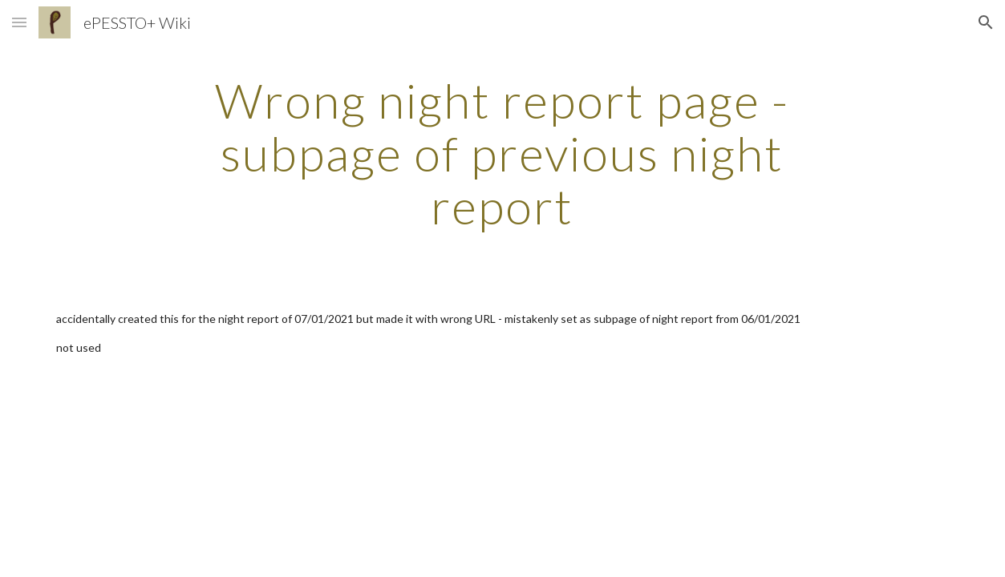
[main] (502, 153)
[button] (19, 22)
